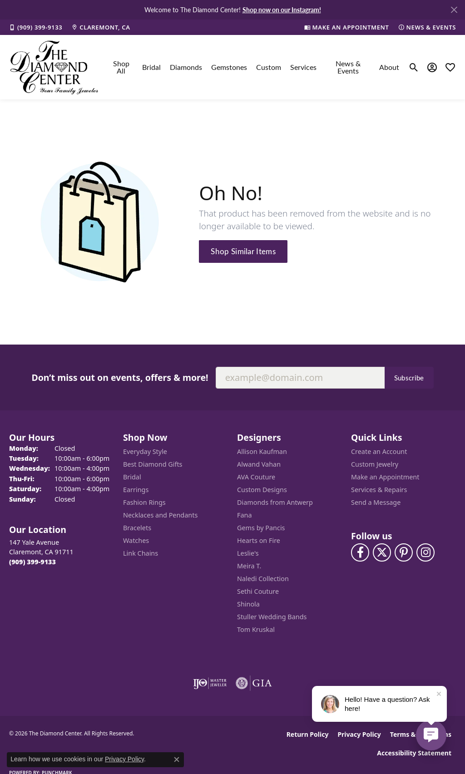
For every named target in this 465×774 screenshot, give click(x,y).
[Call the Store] (32, 561)
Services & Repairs (379, 489)
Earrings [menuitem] (135, 489)
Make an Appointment (385, 477)
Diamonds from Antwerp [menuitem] (275, 502)
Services (303, 67)
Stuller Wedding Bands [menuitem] (272, 616)
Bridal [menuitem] (132, 477)
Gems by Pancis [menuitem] (261, 527)
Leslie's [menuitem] (248, 553)
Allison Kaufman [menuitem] (262, 451)
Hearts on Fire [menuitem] (258, 540)
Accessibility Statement (414, 753)
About (389, 67)
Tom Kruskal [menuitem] (256, 629)
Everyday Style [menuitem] (145, 451)
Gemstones (229, 67)
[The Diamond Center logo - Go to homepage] (54, 67)
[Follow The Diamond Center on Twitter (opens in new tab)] (382, 552)
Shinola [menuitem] (248, 604)
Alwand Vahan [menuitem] (259, 464)
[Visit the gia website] (254, 683)
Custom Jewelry (374, 464)
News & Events (348, 67)
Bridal (151, 67)
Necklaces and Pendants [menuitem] (160, 515)
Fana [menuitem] (244, 515)
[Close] (454, 9)
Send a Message (376, 502)
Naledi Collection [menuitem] (263, 578)
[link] (35, 27)
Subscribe (409, 377)
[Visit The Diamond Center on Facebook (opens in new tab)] (360, 552)
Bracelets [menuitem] (137, 527)
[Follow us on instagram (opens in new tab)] (425, 552)
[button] (414, 67)
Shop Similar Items (243, 251)
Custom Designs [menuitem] (262, 489)
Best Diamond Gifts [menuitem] (152, 464)
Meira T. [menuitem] (249, 566)
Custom (268, 67)
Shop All (121, 67)
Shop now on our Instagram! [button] (281, 9)
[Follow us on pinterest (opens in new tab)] (404, 552)
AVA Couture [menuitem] (256, 477)
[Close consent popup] (176, 759)
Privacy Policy (359, 734)
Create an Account (379, 451)
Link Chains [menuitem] (140, 553)
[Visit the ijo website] (210, 683)
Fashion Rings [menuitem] (144, 502)
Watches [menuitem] (136, 540)
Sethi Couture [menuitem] (258, 591)
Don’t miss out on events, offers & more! (119, 377)
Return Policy (308, 734)
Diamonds (186, 67)
